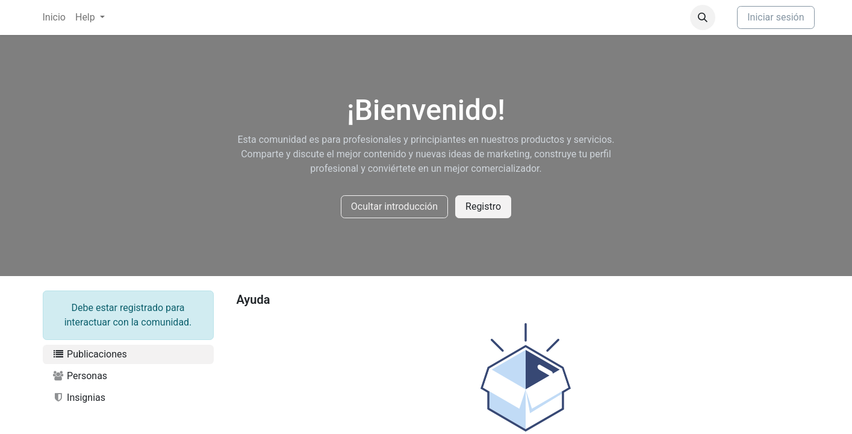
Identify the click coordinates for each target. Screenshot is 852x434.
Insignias (79, 397)
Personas (80, 376)
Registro (483, 206)
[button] (702, 17)
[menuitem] (54, 17)
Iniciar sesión (775, 17)
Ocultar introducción (394, 206)
